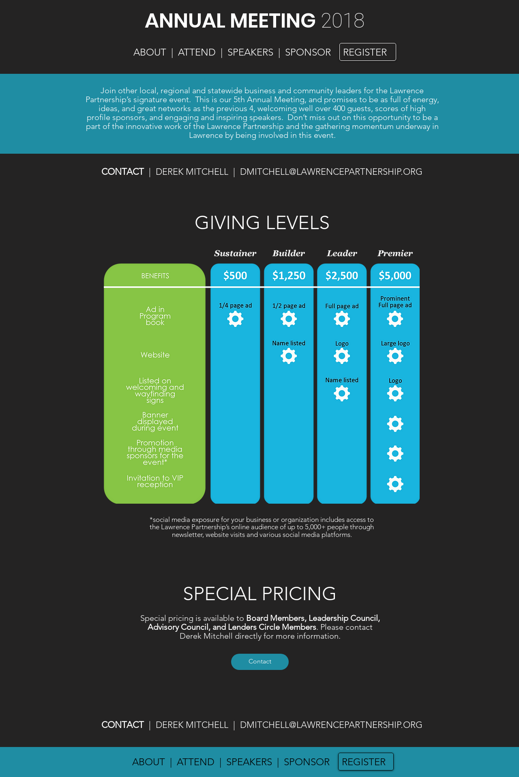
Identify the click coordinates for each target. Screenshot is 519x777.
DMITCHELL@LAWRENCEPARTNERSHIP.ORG (331, 171)
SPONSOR (307, 762)
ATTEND (197, 52)
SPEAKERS (250, 52)
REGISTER (364, 762)
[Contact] (260, 662)
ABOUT (149, 52)
